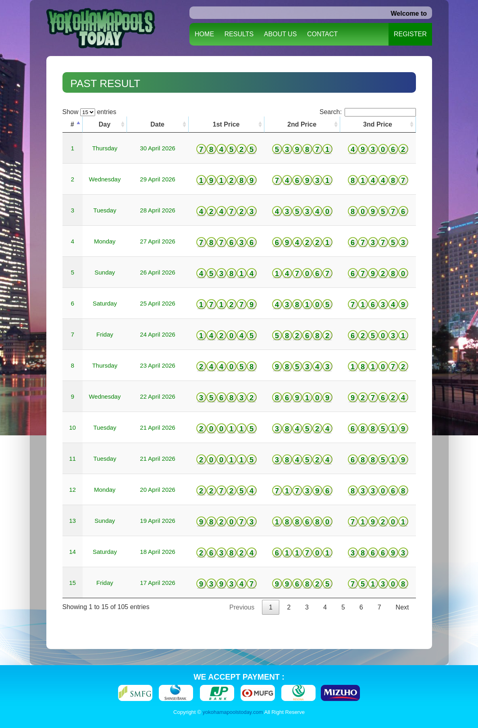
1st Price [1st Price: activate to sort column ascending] (226, 124)
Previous (241, 607)
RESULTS (239, 34)
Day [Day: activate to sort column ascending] (104, 124)
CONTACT (322, 34)
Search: (368, 111)
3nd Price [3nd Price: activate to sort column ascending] (377, 124)
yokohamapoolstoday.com (233, 712)
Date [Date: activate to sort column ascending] (157, 124)
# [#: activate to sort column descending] (72, 124)
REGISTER (410, 34)
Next (402, 607)
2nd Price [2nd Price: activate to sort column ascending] (301, 124)
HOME (204, 34)
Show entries (89, 111)
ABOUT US (280, 34)
